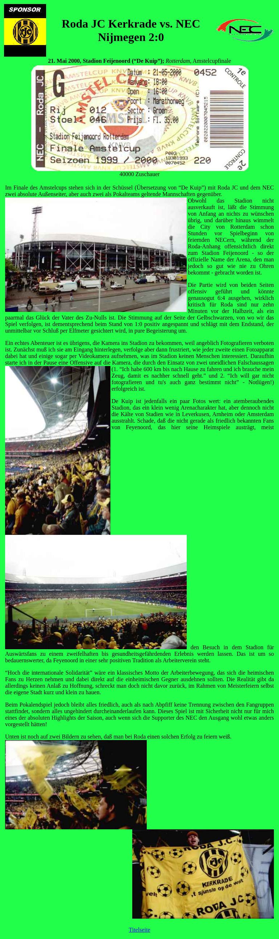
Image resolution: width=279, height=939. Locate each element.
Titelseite (139, 930)
